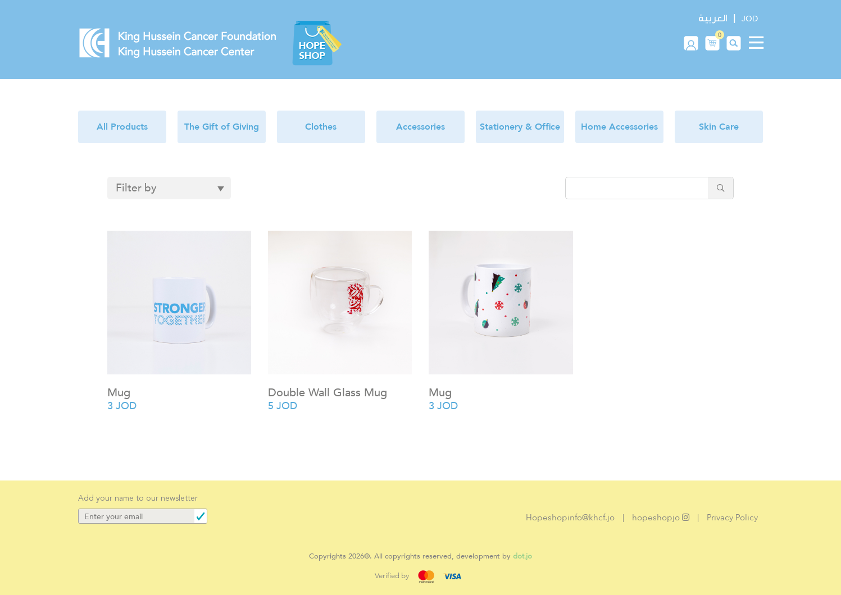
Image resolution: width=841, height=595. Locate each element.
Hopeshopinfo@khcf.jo (570, 517)
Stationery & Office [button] (520, 127)
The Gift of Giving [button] (221, 127)
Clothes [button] (321, 127)
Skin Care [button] (719, 127)
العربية (712, 18)
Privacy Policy (732, 517)
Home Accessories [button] (619, 127)
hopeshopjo (660, 517)
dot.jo (522, 556)
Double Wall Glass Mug (327, 392)
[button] (712, 42)
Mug (118, 392)
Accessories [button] (420, 127)
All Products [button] (122, 127)
